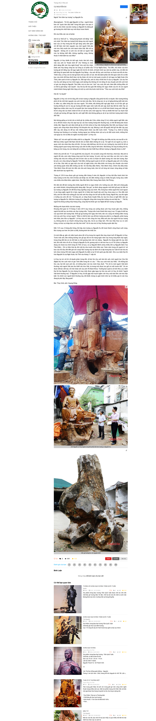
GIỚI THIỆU (32, 26)
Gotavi (85, 588)
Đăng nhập (82, 576)
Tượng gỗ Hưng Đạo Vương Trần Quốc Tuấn (99, 586)
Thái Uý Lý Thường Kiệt (91, 680)
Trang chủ (57, 3)
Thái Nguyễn (86, 619)
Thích (108, 558)
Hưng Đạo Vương (89, 648)
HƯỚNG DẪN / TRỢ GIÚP (37, 35)
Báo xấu (124, 558)
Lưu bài (116, 558)
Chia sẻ (65, 3)
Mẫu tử (85, 711)
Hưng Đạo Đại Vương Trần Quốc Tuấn (97, 617)
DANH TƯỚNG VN (75, 12)
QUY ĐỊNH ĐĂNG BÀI (35, 31)
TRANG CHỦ (32, 22)
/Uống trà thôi (34, 57)
